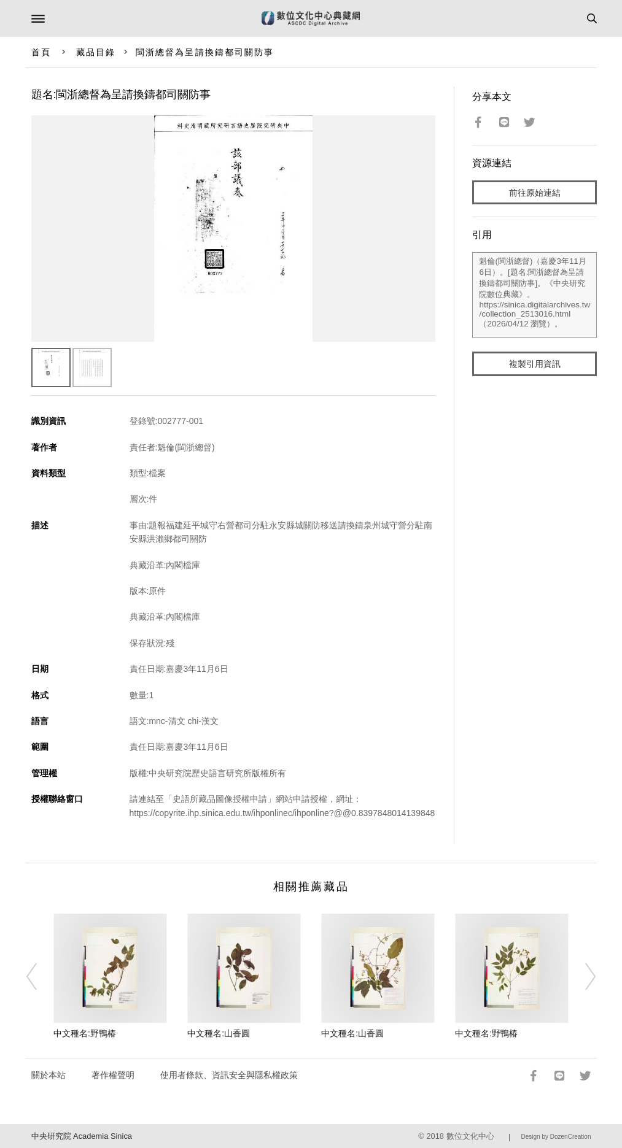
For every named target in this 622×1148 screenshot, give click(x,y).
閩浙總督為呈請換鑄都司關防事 (205, 52)
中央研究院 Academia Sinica (81, 1136)
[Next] (583, 977)
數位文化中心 (470, 1136)
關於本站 (48, 1075)
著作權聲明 (112, 1075)
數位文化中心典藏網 (311, 18)
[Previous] (39, 977)
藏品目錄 (95, 52)
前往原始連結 (535, 193)
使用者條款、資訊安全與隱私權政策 (229, 1075)
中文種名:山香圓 (218, 1033)
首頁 (41, 52)
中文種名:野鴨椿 (84, 1033)
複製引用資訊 (535, 364)
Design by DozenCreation (556, 1136)
